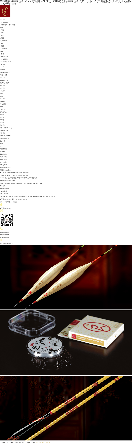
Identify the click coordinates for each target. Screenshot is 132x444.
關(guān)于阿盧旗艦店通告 (7, 180)
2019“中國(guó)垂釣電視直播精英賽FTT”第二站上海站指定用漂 (18, 178)
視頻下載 (2, 151)
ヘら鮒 (2, 67)
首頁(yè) (2, 19)
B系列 (2, 33)
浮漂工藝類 (3, 157)
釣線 (1, 93)
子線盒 (2, 114)
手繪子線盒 (3, 109)
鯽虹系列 (2, 88)
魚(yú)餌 (2, 141)
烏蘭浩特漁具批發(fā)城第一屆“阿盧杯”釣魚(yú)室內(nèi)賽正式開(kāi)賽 (21, 183)
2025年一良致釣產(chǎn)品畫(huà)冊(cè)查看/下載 (14, 175)
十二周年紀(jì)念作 (5, 62)
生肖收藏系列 (4, 59)
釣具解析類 (3, 162)
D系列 (2, 38)
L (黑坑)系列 (3, 48)
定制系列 (2, 69)
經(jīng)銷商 (3, 165)
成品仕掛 (2, 101)
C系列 (2, 35)
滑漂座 (2, 122)
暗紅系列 (2, 64)
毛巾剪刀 (2, 125)
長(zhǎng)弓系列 (4, 83)
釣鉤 (1, 96)
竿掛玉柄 (2, 133)
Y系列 (2, 54)
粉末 (1, 146)
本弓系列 (2, 85)
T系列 (1, 51)
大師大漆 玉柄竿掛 (5, 130)
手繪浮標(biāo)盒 (5, 72)
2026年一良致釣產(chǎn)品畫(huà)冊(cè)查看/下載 (14, 172)
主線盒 (2, 120)
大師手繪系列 (4, 56)
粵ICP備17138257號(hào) (43, 442)
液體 (1, 143)
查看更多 (2, 186)
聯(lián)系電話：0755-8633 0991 (9, 196)
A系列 (2, 30)
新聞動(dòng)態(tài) (5, 167)
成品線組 (2, 99)
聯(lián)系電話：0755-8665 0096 (46, 196)
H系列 (2, 46)
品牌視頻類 (3, 154)
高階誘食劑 (3, 149)
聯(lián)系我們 (4, 191)
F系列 (1, 43)
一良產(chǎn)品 (4, 22)
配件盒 (2, 117)
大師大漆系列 (4, 80)
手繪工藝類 (3, 159)
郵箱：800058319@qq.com (19, 199)
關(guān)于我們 (4, 188)
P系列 (1, 27)
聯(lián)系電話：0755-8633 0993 (27, 196)
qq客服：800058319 (5, 199)
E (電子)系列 (3, 40)
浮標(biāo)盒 (3, 75)
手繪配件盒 (3, 112)
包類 (1, 106)
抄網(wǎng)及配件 (5, 135)
